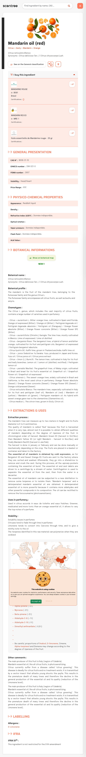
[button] (36, 601)
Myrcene (19, 610)
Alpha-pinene (21, 606)
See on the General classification (27, 64)
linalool (42, 644)
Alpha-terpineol (22, 647)
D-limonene (52, 644)
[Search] (47, 6)
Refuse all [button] (49, 601)
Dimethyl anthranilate (25, 627)
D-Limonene (14, 727)
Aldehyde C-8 (21, 618)
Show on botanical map (41, 258)
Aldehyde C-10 (21, 623)
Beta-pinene (20, 614)
